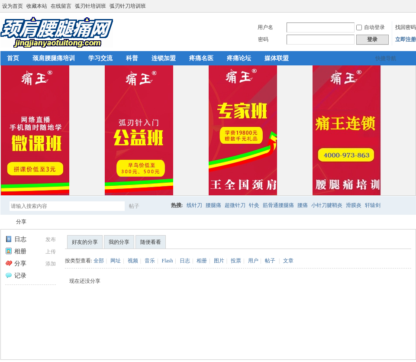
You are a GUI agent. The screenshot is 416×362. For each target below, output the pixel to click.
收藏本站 (36, 6)
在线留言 (61, 6)
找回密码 (405, 27)
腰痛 (302, 205)
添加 (50, 264)
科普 (132, 58)
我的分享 (119, 242)
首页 (13, 58)
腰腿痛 (213, 205)
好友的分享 (85, 242)
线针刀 (194, 205)
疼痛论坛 (239, 58)
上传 (50, 252)
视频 (133, 261)
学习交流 (100, 58)
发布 (50, 239)
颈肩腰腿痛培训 (53, 58)
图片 (219, 261)
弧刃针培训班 (90, 6)
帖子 (134, 206)
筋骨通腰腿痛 (278, 205)
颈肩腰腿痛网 (3, 222)
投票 (236, 261)
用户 (253, 261)
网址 (115, 261)
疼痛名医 (201, 58)
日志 (15, 239)
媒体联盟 (276, 58)
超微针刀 (235, 205)
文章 (288, 261)
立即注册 (405, 39)
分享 (21, 222)
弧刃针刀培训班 (128, 6)
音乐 (150, 261)
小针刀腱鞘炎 (326, 205)
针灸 (254, 205)
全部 (99, 261)
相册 (15, 251)
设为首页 (12, 6)
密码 (263, 39)
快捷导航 (385, 58)
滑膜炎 (353, 205)
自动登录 (370, 27)
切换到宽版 (411, 6)
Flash (167, 261)
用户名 (265, 27)
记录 (15, 275)
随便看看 (150, 242)
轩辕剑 (373, 205)
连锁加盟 (164, 58)
